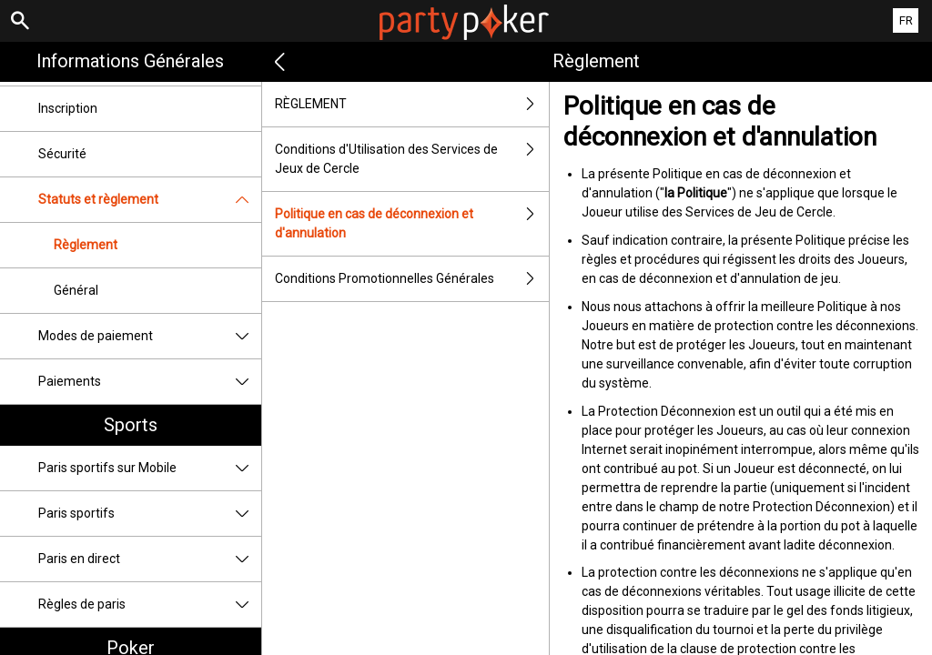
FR (906, 20)
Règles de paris (149, 604)
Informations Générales (130, 61)
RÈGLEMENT (412, 104)
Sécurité (62, 153)
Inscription (67, 108)
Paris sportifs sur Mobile (149, 468)
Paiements (149, 381)
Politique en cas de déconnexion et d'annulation (412, 224)
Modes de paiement (149, 336)
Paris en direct (149, 559)
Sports (130, 425)
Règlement (85, 244)
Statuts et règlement (149, 199)
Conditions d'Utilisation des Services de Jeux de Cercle (412, 159)
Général (76, 290)
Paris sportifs (149, 513)
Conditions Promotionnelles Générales (412, 279)
